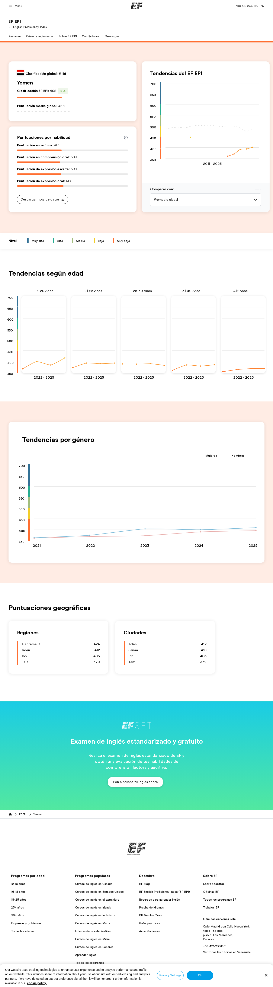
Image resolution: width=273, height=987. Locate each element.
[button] (16, 6)
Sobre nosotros (214, 883)
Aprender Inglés (85, 954)
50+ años (17, 915)
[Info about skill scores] (126, 137)
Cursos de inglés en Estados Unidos (99, 891)
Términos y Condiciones (140, 982)
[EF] (136, 6)
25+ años (17, 907)
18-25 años (18, 899)
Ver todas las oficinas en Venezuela (227, 952)
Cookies (167, 982)
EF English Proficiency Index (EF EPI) (164, 891)
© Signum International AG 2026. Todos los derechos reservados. (224, 982)
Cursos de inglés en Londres (94, 947)
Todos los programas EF (219, 899)
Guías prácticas (149, 923)
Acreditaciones (149, 931)
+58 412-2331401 (215, 946)
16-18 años (18, 891)
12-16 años (18, 883)
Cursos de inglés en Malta (92, 923)
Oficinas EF (211, 891)
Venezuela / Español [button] (23, 982)
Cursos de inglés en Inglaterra (95, 915)
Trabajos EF (211, 907)
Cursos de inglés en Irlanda (93, 907)
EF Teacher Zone (150, 915)
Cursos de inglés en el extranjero (97, 899)
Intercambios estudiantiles (93, 931)
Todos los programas (89, 962)
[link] (28, 24)
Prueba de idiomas (151, 907)
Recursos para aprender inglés (159, 899)
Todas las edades (23, 931)
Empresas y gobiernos (26, 923)
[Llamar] (249, 6)
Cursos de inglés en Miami (92, 939)
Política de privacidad (106, 982)
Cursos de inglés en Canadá (93, 883)
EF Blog (144, 883)
